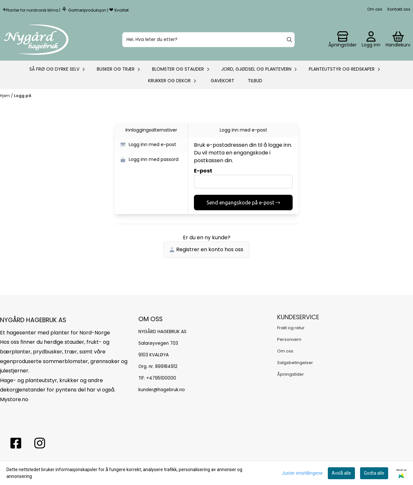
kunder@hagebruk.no (161, 390)
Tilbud (255, 80)
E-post (203, 170)
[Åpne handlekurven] (398, 40)
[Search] (289, 40)
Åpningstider (290, 374)
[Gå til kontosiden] (342, 40)
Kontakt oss (399, 9)
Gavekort (222, 80)
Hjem (5, 95)
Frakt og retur (291, 328)
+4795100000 (161, 378)
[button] (151, 144)
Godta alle (374, 473)
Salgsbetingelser (295, 362)
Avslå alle (341, 473)
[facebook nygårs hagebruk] (15, 443)
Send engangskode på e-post (243, 202)
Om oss (374, 9)
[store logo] (36, 40)
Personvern (289, 339)
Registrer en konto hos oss (206, 249)
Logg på (22, 95)
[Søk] (208, 39)
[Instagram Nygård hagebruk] (39, 443)
